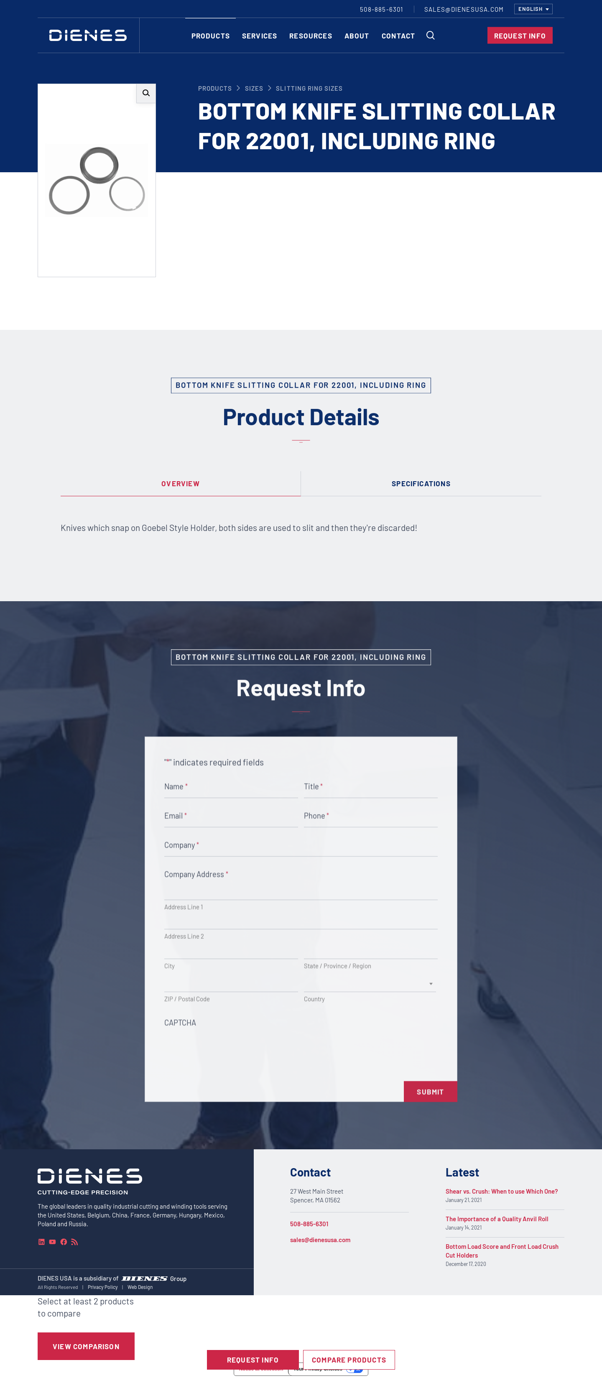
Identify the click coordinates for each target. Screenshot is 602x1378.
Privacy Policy (103, 1287)
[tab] (181, 483)
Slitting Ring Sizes (309, 88)
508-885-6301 (309, 1223)
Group (178, 1278)
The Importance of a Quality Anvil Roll (497, 1218)
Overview (180, 483)
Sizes (254, 88)
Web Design (140, 1287)
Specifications (421, 483)
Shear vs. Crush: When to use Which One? (502, 1191)
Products (215, 88)
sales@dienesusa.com (320, 1239)
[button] (146, 93)
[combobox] (533, 9)
